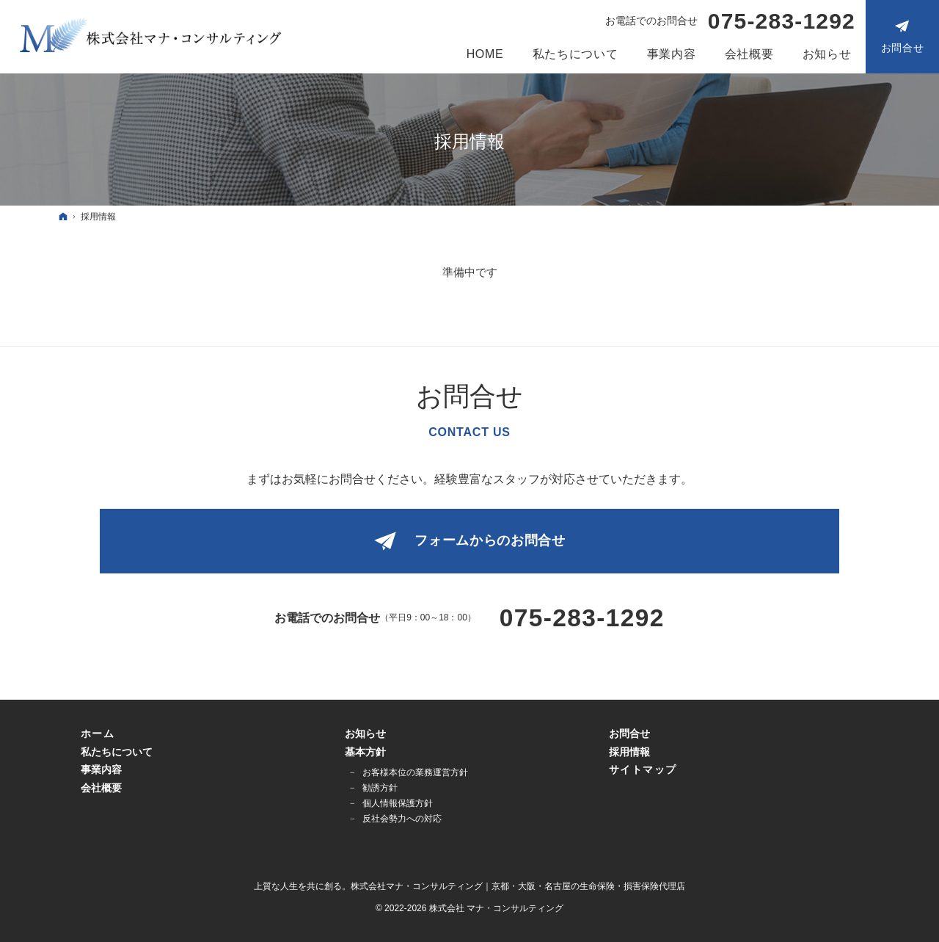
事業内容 (101, 769)
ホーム (97, 733)
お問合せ (629, 733)
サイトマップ (642, 769)
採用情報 (629, 752)
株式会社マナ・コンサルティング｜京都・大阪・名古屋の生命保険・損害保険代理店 (518, 886)
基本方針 (365, 752)
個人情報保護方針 (397, 803)
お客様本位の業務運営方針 (415, 772)
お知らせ (365, 733)
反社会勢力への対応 (402, 819)
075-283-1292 (781, 21)
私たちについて (117, 752)
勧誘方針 (380, 788)
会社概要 (101, 788)
